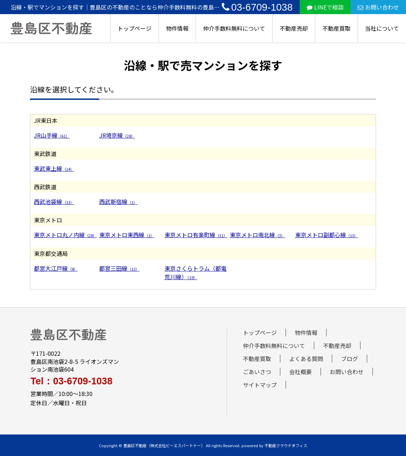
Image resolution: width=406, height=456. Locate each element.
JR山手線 (52, 135)
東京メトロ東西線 (126, 234)
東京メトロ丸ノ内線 (65, 234)
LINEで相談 (325, 7)
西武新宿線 (118, 201)
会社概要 (300, 372)
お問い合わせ (378, 7)
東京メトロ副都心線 (326, 234)
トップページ (134, 28)
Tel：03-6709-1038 (71, 381)
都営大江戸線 (56, 268)
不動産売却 (294, 28)
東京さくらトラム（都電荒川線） (196, 272)
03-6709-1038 (257, 7)
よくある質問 (306, 358)
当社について (382, 28)
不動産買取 (336, 28)
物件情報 (177, 28)
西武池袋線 (54, 201)
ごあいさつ (257, 372)
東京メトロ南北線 (257, 234)
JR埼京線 (117, 135)
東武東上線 (54, 168)
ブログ (349, 358)
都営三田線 (119, 268)
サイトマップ (260, 385)
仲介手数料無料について (234, 28)
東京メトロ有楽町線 (196, 234)
